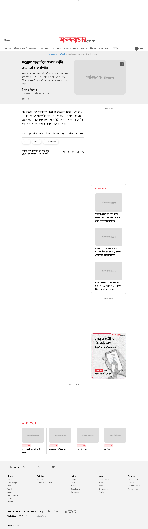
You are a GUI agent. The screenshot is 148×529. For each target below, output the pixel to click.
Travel (73, 483)
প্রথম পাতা (8, 48)
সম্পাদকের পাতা (71, 48)
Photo (101, 483)
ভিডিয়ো (116, 48)
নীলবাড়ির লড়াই (20, 48)
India (9, 486)
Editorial (40, 479)
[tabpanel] (108, 356)
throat (36, 141)
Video (101, 486)
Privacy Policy (133, 489)
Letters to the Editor (44, 483)
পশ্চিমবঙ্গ (43, 48)
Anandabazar (53, 54)
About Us (131, 483)
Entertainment (12, 495)
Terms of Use (133, 479)
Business (10, 498)
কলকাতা (32, 48)
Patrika (101, 492)
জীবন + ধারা (105, 48)
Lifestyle (62, 54)
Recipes (73, 486)
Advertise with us (134, 486)
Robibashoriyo (104, 489)
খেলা (84, 48)
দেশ (52, 48)
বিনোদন (93, 48)
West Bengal (12, 483)
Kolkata (10, 479)
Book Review (75, 489)
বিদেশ (59, 48)
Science (10, 501)
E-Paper (7, 40)
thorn (26, 141)
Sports (9, 492)
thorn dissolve (50, 141)
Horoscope (75, 492)
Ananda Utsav (104, 479)
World (9, 489)
